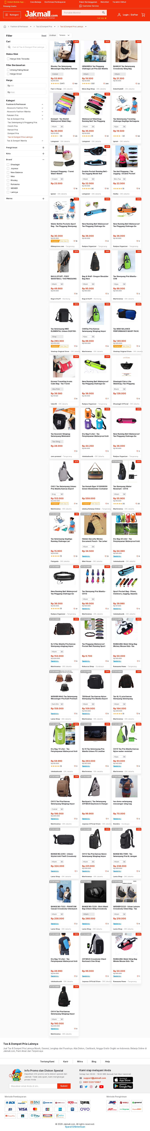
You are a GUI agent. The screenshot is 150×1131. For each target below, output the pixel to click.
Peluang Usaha (9, 6)
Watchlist (104, 2)
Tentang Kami (47, 1061)
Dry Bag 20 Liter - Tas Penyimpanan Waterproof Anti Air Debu (126, 540)
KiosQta (116, 824)
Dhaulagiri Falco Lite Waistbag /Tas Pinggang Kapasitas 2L (124, 382)
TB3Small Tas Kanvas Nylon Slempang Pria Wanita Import (95, 697)
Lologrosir (55, 141)
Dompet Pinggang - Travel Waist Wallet (62, 172)
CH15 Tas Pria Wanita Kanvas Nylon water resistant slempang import (126, 750)
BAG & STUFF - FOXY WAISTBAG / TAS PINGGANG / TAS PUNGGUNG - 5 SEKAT (63, 277)
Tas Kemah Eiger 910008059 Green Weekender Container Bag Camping (95, 487)
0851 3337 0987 (92, 1082)
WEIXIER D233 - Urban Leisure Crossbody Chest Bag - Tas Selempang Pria (126, 907)
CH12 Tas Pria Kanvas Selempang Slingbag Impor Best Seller (63, 802)
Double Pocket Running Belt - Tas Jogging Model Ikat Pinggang (95, 172)
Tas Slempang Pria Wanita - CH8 (125, 277)
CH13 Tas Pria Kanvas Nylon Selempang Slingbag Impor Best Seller (94, 855)
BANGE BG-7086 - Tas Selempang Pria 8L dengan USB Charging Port (125, 855)
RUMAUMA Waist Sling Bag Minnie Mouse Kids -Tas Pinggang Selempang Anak (125, 960)
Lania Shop (55, 719)
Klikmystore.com (57, 246)
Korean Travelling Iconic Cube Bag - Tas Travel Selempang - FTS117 (61, 382)
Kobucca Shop (88, 666)
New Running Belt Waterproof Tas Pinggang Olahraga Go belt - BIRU (95, 225)
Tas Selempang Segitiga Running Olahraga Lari (61, 540)
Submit (64, 1086)
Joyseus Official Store (91, 824)
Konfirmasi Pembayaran (55, 2)
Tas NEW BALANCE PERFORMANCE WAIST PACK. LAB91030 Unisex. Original (126, 330)
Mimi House (86, 561)
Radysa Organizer (89, 246)
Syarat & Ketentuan (75, 1126)
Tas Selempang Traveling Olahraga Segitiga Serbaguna (126, 120)
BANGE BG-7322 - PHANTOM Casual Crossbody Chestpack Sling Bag (64, 907)
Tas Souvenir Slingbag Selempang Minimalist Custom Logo (60, 435)
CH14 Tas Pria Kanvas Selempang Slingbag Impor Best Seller (63, 1012)
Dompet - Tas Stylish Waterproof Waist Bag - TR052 (61, 120)
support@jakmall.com (94, 1078)
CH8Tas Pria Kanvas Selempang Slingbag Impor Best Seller (94, 330)
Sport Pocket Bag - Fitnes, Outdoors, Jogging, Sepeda (125, 592)
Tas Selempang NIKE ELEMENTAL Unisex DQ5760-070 (63, 330)
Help (107, 1061)
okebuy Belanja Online (91, 509)
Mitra (80, 1061)
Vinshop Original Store (60, 351)
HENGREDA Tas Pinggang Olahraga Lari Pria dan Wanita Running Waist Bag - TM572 (95, 67)
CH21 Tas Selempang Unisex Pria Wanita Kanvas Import (63, 487)
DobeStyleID (118, 89)
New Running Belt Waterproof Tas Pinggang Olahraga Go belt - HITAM (64, 592)
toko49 (54, 404)
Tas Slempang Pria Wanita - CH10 (94, 592)
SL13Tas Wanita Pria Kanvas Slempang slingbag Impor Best (63, 645)
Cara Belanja (35, 2)
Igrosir (115, 141)
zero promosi (56, 456)
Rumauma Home (119, 666)
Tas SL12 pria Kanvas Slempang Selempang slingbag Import (123, 697)
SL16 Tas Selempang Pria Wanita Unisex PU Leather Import (93, 750)
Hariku (115, 194)
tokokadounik (87, 456)
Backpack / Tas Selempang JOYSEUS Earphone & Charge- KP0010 (95, 802)
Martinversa (118, 299)
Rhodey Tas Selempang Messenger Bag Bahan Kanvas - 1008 (64, 67)
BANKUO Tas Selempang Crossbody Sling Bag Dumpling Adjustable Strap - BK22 (125, 67)
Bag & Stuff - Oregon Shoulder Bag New (95, 277)
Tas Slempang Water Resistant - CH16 (122, 487)
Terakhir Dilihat (119, 2)
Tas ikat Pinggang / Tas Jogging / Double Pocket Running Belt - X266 (124, 172)
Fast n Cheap (56, 89)
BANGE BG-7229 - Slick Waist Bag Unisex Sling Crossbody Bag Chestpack (95, 907)
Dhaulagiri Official (120, 404)
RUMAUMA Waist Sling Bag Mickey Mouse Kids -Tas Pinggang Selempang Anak (125, 645)
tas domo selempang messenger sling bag (122, 802)
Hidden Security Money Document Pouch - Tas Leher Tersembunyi (94, 540)
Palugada (54, 561)
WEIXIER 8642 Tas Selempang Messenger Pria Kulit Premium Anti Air (64, 697)
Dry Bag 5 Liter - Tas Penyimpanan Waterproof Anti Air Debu (95, 435)
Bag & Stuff (56, 299)
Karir (65, 1061)
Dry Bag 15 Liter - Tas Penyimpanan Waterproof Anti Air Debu (64, 750)
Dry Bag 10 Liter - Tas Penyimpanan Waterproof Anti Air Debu (64, 960)
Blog (94, 1061)
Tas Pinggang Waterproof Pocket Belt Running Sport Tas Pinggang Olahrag (93, 645)
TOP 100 (102, 18)
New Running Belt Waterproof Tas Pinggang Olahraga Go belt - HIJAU (95, 382)
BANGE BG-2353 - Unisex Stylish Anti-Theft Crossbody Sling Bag (63, 855)
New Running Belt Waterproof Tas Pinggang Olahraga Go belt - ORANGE (126, 225)
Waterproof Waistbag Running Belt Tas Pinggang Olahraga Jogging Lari (93, 120)
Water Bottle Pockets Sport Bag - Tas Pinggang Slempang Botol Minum (64, 225)
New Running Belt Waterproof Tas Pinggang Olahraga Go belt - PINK (126, 435)
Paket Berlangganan (88, 2)
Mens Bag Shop (88, 89)
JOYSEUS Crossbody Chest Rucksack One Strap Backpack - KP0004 (94, 960)
